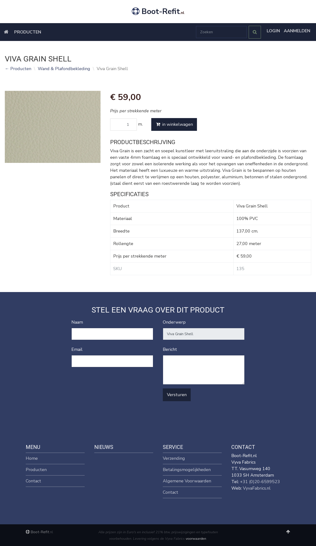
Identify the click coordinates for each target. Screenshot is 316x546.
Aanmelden (297, 31)
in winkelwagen (174, 124)
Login (273, 31)
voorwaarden (196, 538)
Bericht (170, 349)
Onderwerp (174, 322)
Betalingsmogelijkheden (187, 470)
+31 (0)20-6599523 (260, 482)
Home (32, 458)
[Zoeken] (221, 32)
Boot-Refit (158, 11)
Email (76, 349)
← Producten (18, 69)
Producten (27, 32)
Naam (77, 322)
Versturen (177, 395)
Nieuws (103, 447)
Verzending (174, 458)
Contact (33, 481)
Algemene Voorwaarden (187, 481)
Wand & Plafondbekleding (64, 69)
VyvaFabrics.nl (257, 488)
